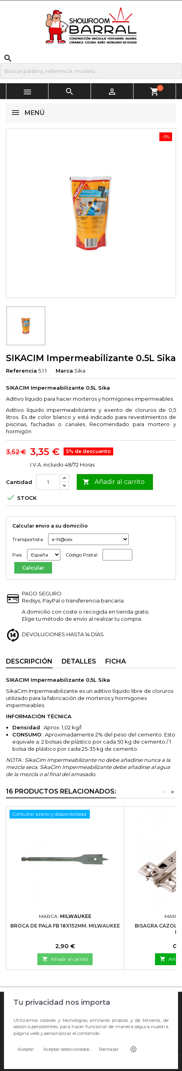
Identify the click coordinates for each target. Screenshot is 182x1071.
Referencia (21, 370)
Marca (64, 370)
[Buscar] (91, 71)
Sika (79, 370)
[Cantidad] (48, 482)
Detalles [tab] (79, 661)
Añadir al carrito (114, 482)
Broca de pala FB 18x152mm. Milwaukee (65, 926)
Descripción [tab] (29, 661)
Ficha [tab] (115, 661)
